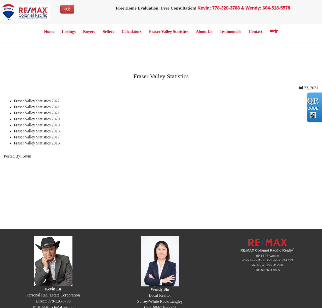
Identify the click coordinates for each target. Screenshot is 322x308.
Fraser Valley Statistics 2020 (37, 119)
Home (49, 31)
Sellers (108, 31)
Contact (255, 31)
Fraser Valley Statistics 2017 (37, 137)
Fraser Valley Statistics (168, 31)
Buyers (89, 31)
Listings (68, 31)
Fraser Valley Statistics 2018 (37, 131)
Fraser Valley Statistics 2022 (37, 101)
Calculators (131, 31)
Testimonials (230, 31)
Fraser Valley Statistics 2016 (37, 143)
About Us (204, 31)
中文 (67, 9)
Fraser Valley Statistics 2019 (37, 125)
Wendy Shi (160, 289)
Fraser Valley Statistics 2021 (37, 107)
